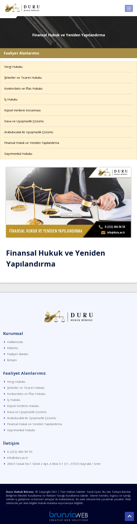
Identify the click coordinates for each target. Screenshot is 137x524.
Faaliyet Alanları (17, 354)
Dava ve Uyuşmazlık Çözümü (24, 121)
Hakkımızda (15, 342)
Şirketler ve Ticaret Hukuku (23, 77)
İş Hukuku (10, 99)
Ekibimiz (12, 348)
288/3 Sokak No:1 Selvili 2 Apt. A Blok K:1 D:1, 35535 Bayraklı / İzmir (54, 464)
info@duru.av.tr (17, 458)
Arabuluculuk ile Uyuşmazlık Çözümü (28, 132)
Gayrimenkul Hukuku (18, 154)
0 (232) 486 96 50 (19, 452)
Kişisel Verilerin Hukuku (23, 406)
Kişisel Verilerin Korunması (22, 110)
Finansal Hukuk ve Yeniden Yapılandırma (31, 143)
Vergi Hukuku (13, 67)
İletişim (12, 360)
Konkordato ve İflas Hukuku (23, 88)
